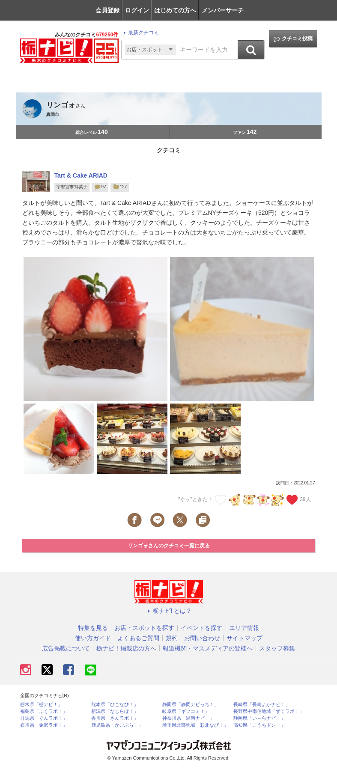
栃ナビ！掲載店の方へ (126, 648)
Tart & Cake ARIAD (80, 175)
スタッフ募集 (277, 648)
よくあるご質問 (138, 638)
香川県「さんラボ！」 (114, 718)
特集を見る (93, 627)
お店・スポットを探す (144, 627)
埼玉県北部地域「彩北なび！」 (195, 725)
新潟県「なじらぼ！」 (114, 711)
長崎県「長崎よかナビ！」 (261, 704)
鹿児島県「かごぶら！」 (117, 725)
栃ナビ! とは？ (168, 610)
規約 (172, 638)
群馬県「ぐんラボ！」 (43, 718)
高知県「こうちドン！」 (259, 725)
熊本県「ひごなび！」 (114, 704)
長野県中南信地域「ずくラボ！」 (268, 711)
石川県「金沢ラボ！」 (43, 725)
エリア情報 (244, 627)
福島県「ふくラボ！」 (43, 711)
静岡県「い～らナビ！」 (259, 718)
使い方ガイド (93, 638)
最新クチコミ (139, 33)
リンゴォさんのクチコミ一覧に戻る (169, 546)
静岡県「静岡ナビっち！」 (190, 704)
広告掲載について (66, 648)
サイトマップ (244, 638)
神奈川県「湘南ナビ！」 (188, 718)
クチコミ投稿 (293, 39)
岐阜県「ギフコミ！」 (185, 711)
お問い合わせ (202, 638)
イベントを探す (202, 627)
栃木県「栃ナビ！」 (41, 704)
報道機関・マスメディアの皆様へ (208, 648)
